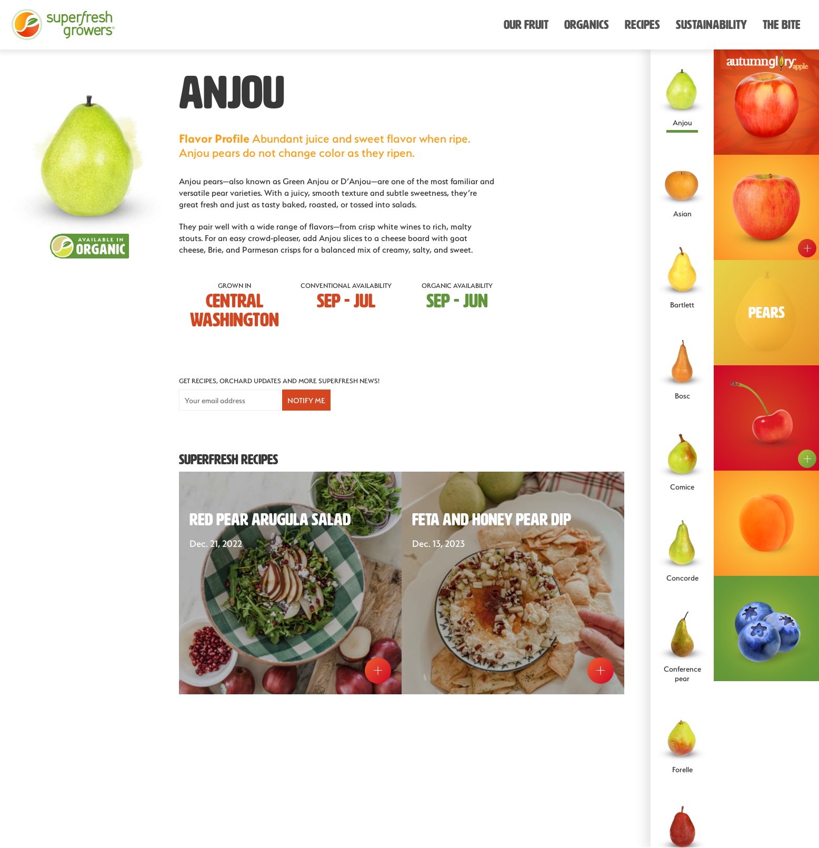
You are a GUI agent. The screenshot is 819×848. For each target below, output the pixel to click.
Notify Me (306, 400)
